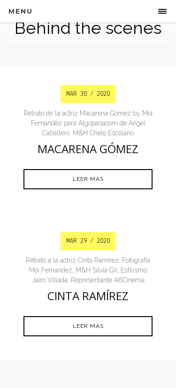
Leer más (88, 179)
